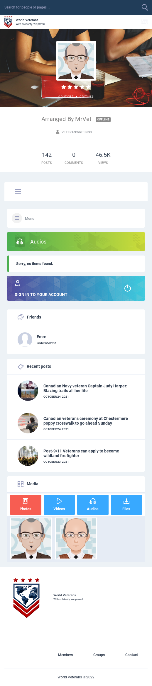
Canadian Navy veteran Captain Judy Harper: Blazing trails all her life (85, 388)
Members (65, 655)
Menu (29, 218)
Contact (131, 655)
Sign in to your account (76, 288)
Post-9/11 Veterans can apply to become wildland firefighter (81, 453)
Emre (41, 336)
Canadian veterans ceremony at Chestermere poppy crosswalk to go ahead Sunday (85, 420)
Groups (99, 655)
